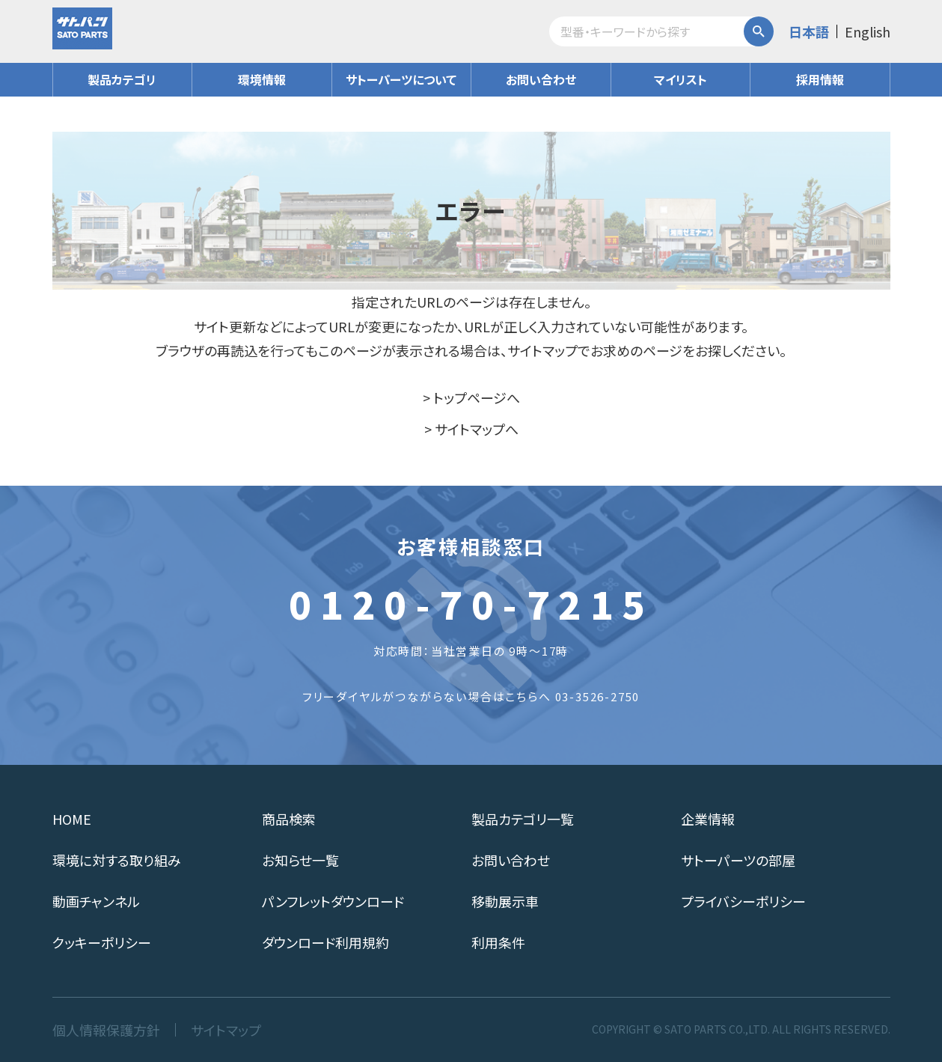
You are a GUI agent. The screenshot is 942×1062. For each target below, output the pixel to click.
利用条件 (498, 942)
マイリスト (680, 79)
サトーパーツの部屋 (738, 860)
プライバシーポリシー (743, 901)
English (867, 31)
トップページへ (476, 397)
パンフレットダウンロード (333, 901)
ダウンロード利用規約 (325, 942)
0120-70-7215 (471, 603)
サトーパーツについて (401, 79)
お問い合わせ (541, 79)
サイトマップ (226, 1030)
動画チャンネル (96, 901)
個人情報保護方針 (106, 1030)
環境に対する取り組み (116, 860)
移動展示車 (505, 901)
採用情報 (820, 79)
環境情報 (262, 79)
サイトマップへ (477, 429)
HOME (71, 818)
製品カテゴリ (122, 79)
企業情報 (708, 818)
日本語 (809, 31)
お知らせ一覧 (300, 860)
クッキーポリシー (101, 942)
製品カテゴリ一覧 (522, 818)
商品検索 (289, 818)
